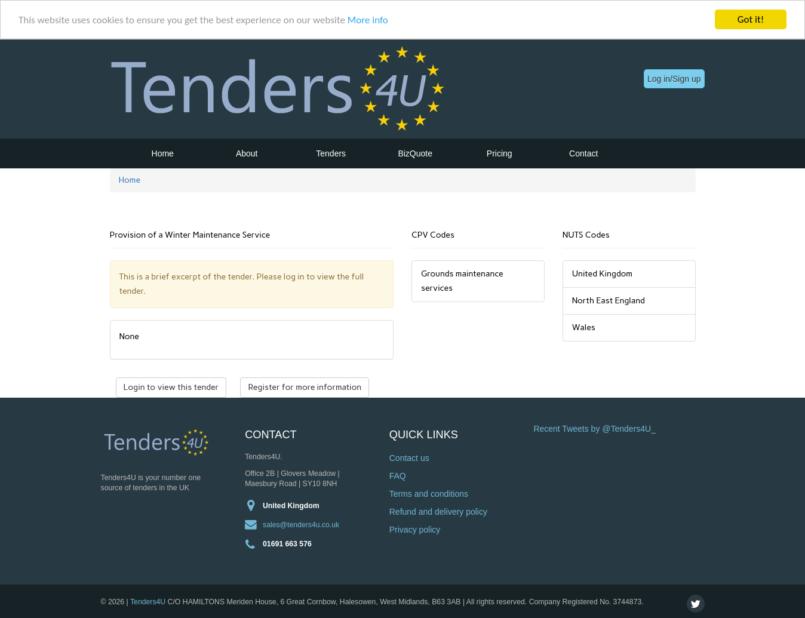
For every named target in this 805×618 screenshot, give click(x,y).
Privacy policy (415, 529)
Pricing (499, 153)
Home (163, 153)
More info (368, 19)
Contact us (409, 458)
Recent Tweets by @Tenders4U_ (594, 428)
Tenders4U (147, 601)
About (247, 153)
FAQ (397, 476)
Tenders (331, 153)
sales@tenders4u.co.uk (301, 524)
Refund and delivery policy (438, 511)
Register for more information (304, 387)
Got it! (751, 19)
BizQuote (415, 153)
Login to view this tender (171, 387)
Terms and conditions (428, 494)
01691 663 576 (287, 543)
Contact (583, 153)
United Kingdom (291, 505)
